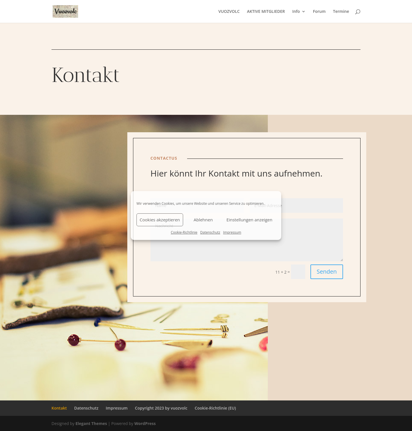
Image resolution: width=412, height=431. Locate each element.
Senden (327, 271)
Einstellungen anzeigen (249, 219)
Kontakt (59, 408)
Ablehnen (203, 219)
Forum (319, 11)
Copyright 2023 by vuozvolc (161, 408)
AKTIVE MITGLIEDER (266, 11)
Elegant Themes (91, 423)
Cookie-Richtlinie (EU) (215, 408)
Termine (341, 11)
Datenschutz (210, 232)
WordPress (145, 423)
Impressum (232, 232)
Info (296, 11)
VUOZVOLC (228, 11)
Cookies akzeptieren (160, 219)
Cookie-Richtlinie (184, 232)
